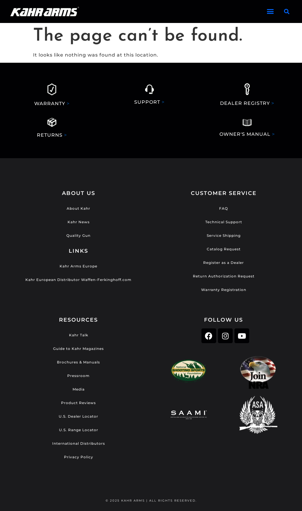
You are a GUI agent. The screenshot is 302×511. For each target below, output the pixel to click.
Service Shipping (224, 235)
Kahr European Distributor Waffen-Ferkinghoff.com (78, 279)
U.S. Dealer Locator (78, 416)
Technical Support (223, 222)
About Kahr (78, 208)
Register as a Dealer (223, 262)
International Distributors (78, 443)
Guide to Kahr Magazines (78, 348)
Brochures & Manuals (78, 362)
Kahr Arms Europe (78, 266)
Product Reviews (78, 403)
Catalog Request (224, 249)
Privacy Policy (78, 457)
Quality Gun (78, 235)
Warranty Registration (223, 289)
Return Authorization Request (224, 276)
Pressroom (78, 375)
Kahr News (79, 222)
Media (79, 389)
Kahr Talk (78, 335)
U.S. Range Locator (78, 430)
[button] (270, 11)
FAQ (223, 208)
